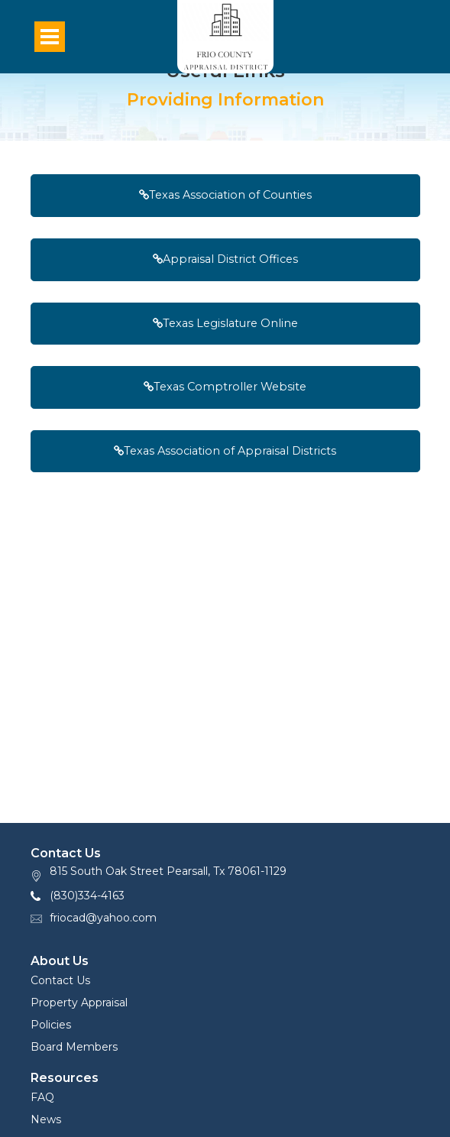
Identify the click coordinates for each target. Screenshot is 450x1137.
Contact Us (60, 980)
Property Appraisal (79, 1002)
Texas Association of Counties (225, 195)
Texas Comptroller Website (225, 387)
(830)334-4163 (87, 895)
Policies (51, 1025)
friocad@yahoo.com (103, 918)
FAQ (42, 1097)
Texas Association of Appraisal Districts (225, 451)
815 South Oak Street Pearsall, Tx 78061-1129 (168, 871)
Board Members (74, 1047)
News (46, 1119)
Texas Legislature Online (225, 323)
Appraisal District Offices (225, 259)
